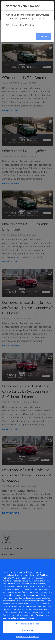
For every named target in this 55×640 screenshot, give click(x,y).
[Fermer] (47, 564)
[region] (27, 599)
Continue (43, 36)
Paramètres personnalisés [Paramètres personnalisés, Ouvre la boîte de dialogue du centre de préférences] (27, 636)
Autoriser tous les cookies (27, 624)
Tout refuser (27, 630)
